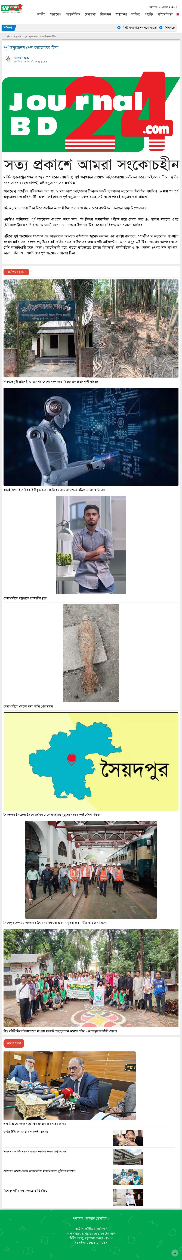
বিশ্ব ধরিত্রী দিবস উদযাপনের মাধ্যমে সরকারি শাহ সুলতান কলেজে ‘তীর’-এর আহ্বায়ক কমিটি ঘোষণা (60, 1031)
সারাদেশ (55, 14)
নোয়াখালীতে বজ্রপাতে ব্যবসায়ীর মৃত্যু (25, 598)
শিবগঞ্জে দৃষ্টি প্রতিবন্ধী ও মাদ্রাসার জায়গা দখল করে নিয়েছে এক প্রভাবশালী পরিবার (51, 382)
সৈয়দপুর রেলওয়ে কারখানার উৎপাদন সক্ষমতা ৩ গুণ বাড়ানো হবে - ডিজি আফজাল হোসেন (55, 923)
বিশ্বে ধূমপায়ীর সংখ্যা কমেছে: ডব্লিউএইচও (25, 1191)
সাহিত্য (135, 14)
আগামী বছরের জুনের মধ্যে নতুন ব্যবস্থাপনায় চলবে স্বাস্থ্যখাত (35, 1124)
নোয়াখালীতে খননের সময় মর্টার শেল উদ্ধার (28, 706)
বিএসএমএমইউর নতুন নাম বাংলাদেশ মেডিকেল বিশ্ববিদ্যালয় (35, 1151)
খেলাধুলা (90, 14)
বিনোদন (105, 14)
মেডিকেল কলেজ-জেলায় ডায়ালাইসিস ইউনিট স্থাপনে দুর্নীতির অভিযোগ (40, 1171)
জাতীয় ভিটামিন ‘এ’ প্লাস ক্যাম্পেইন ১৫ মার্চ (26, 1132)
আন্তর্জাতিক (73, 14)
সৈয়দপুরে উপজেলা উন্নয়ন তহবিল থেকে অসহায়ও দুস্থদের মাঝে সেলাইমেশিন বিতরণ (52, 815)
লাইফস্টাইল (165, 14)
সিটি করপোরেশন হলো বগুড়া (144, 28)
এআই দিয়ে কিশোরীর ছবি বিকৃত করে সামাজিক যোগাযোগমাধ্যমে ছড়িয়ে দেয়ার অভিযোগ (54, 490)
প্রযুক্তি (149, 14)
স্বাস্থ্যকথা (121, 14)
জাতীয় (41, 14)
